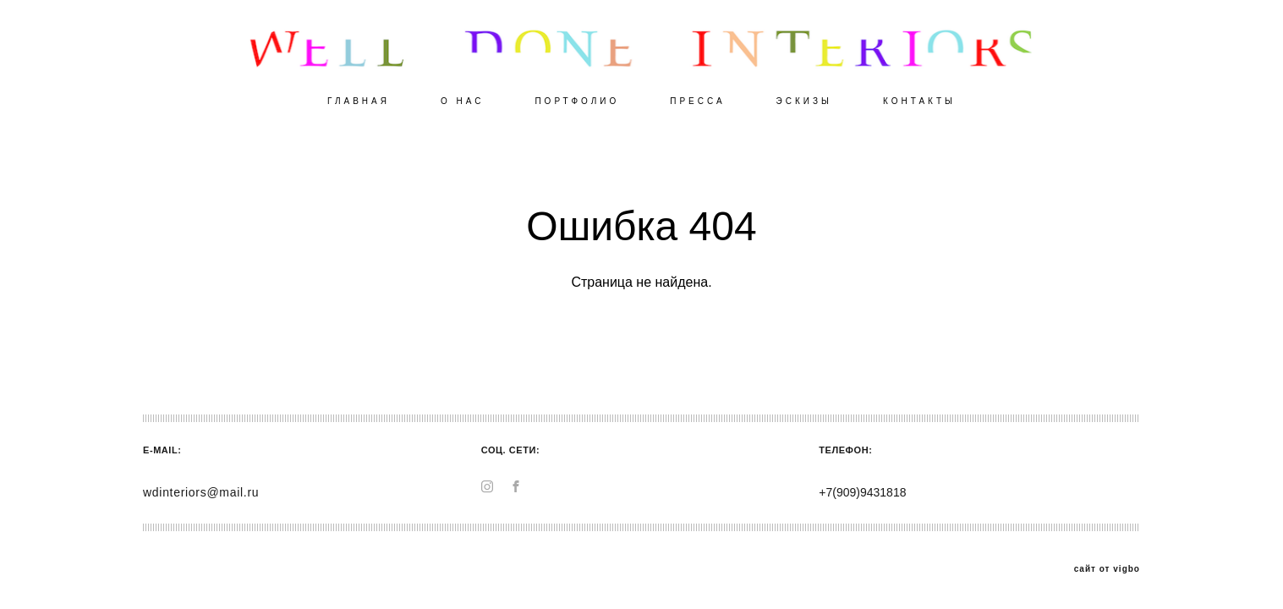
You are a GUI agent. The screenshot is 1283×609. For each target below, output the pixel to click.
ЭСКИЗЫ (804, 101)
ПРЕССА (697, 101)
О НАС (462, 101)
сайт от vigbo (1107, 569)
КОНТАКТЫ (919, 101)
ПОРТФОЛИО (577, 101)
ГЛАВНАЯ (358, 101)
